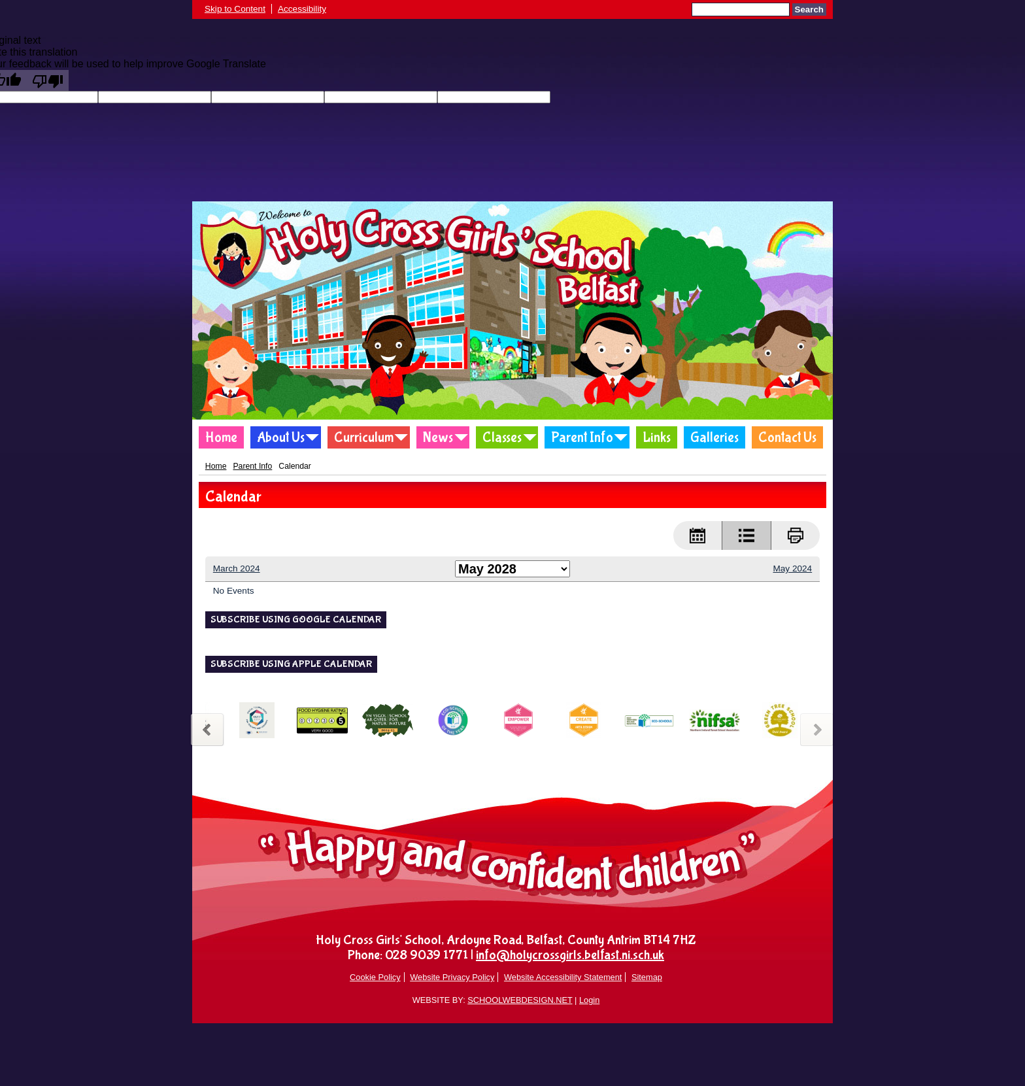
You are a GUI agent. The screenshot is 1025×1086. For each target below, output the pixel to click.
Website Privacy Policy (452, 977)
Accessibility (302, 9)
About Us (281, 437)
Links (657, 437)
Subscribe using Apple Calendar (291, 664)
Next (818, 728)
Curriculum (364, 437)
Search (809, 9)
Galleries (714, 437)
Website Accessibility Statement (563, 977)
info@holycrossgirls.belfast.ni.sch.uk (570, 954)
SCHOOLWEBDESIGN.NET (519, 1000)
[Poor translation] (48, 80)
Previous (207, 728)
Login (589, 1000)
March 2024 (236, 568)
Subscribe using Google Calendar (295, 620)
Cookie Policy (375, 977)
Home (221, 437)
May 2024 (792, 568)
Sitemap (646, 977)
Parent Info (582, 437)
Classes (502, 437)
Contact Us (787, 437)
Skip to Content (235, 9)
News (438, 437)
